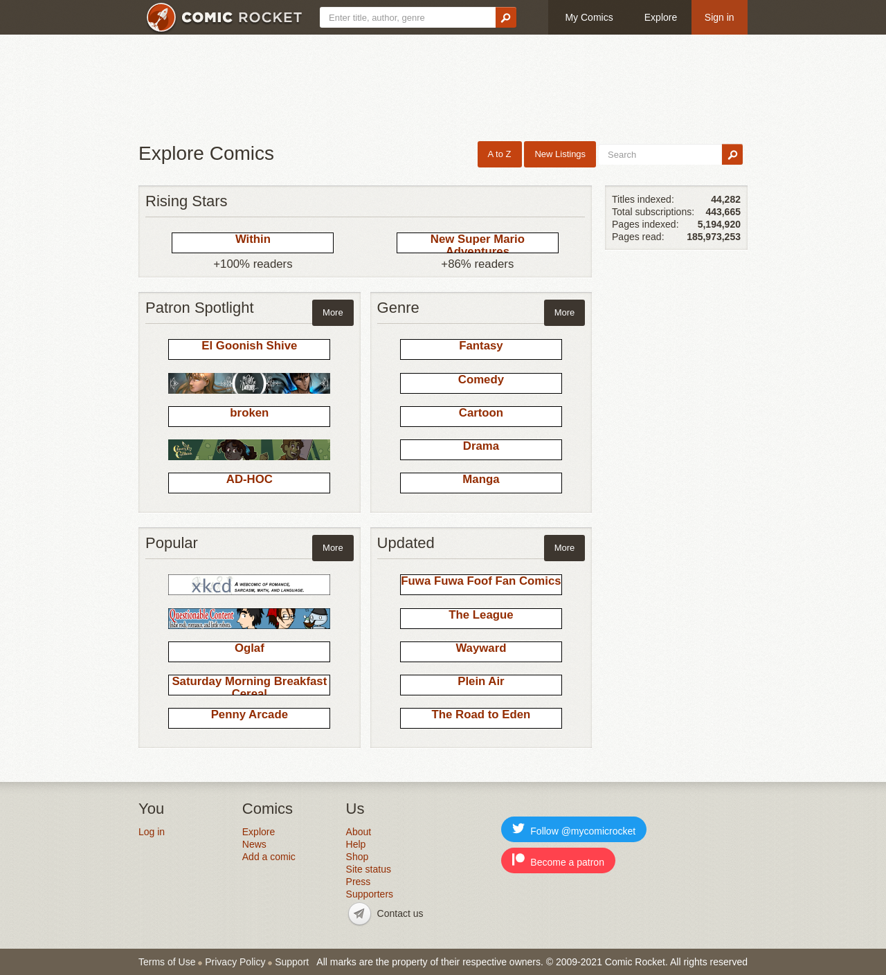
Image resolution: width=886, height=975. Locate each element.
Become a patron (558, 860)
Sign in (719, 17)
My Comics (589, 17)
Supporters (369, 894)
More (333, 312)
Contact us (400, 913)
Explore (660, 17)
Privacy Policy (235, 961)
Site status (368, 869)
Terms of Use (166, 961)
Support (292, 961)
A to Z (500, 154)
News (254, 844)
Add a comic (269, 856)
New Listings (560, 154)
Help (356, 844)
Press (358, 881)
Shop (357, 856)
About (359, 831)
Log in (151, 831)
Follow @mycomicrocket (573, 829)
